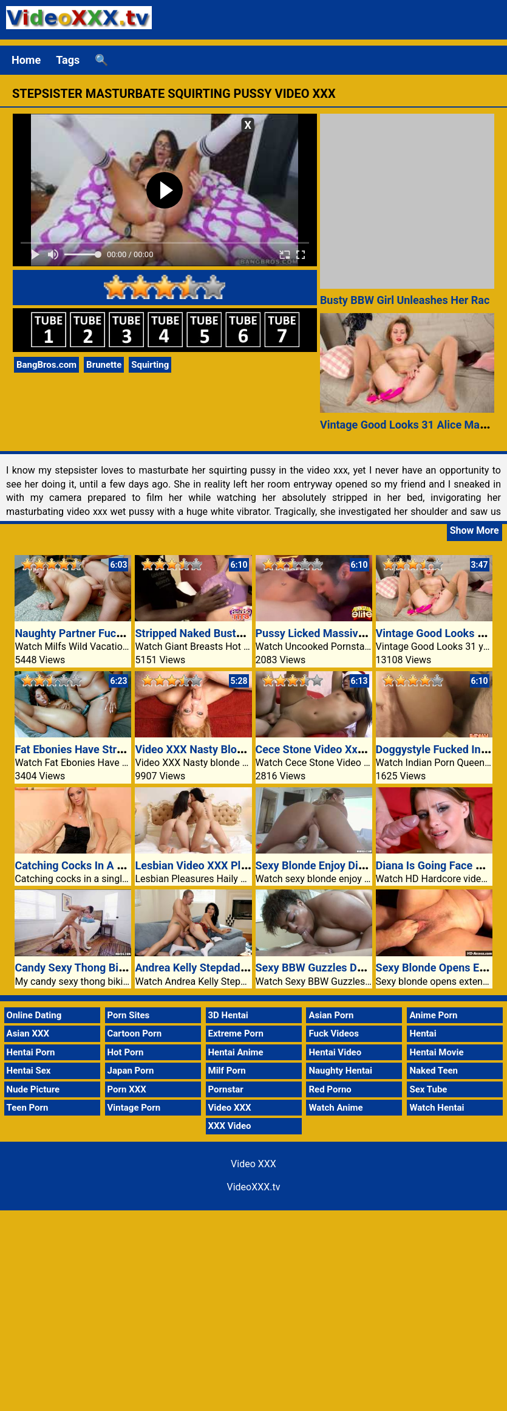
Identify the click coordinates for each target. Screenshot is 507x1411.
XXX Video (229, 1125)
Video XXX (229, 1107)
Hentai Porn (31, 1052)
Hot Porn (125, 1052)
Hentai (422, 1033)
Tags (68, 59)
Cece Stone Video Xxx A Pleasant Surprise (359, 749)
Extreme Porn (236, 1033)
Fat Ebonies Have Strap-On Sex (91, 749)
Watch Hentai (436, 1107)
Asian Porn (330, 1015)
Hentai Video (334, 1052)
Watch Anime (335, 1107)
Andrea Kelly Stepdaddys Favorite (217, 967)
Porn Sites (128, 1015)
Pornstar (225, 1089)
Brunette (103, 364)
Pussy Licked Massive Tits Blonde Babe (353, 633)
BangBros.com (46, 364)
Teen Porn (28, 1107)
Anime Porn (433, 1015)
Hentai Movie (436, 1052)
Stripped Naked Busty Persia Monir (221, 633)
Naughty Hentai (340, 1070)
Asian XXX (28, 1033)
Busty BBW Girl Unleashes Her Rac (404, 300)
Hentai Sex (29, 1070)
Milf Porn (227, 1070)
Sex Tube (428, 1089)
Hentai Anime (236, 1052)
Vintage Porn (134, 1107)
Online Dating (34, 1015)
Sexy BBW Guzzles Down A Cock (335, 967)
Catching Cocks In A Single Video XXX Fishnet (127, 865)
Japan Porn (130, 1070)
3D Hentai (228, 1015)
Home (26, 59)
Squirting (150, 364)
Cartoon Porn (134, 1033)
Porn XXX (126, 1089)
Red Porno (329, 1089)
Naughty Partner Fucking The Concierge (113, 633)
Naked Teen (433, 1070)
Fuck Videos (333, 1033)
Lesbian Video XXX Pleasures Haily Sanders (242, 865)
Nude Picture (33, 1089)
